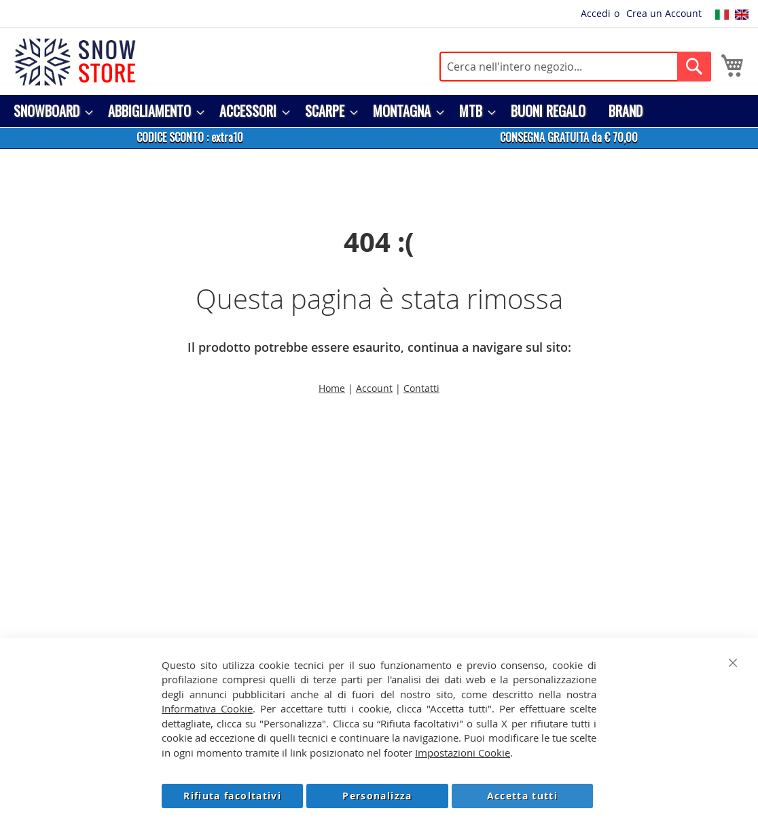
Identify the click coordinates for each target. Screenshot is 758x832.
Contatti (421, 388)
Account (374, 388)
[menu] (379, 111)
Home (332, 388)
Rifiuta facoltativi (232, 795)
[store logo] (75, 62)
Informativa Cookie (207, 708)
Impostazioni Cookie (462, 752)
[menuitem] (49, 111)
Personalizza (377, 795)
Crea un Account (664, 13)
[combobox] (575, 67)
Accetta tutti (522, 795)
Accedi (596, 13)
